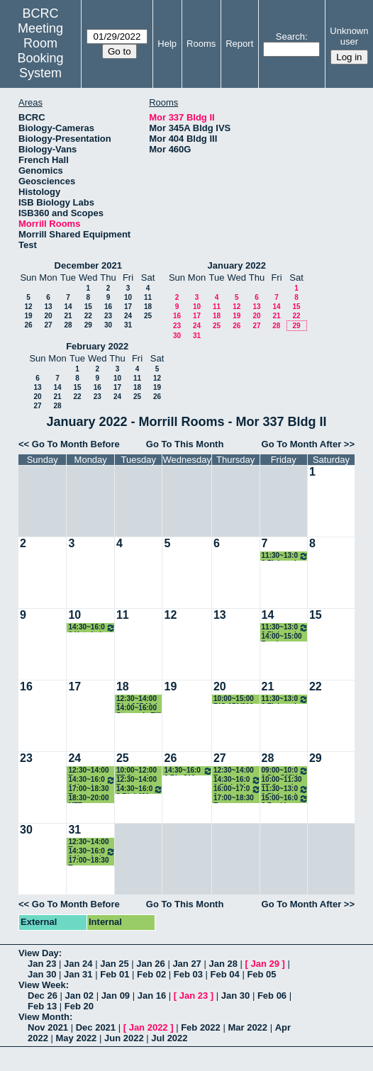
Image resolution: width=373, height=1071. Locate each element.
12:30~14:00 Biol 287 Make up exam (139, 699)
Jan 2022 (148, 1027)
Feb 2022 (201, 1027)
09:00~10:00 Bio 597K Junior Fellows (285, 770)
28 (68, 325)
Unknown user (349, 36)
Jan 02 (79, 995)
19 (28, 316)
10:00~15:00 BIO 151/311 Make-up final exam (236, 699)
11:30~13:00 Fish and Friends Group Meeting (285, 556)
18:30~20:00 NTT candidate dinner (88, 798)
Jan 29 (265, 963)
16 (108, 306)
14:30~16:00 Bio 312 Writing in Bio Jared (188, 770)
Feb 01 (114, 974)
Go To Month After (302, 444)
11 (148, 297)
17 (128, 306)
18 (148, 306)
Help (167, 43)
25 (148, 316)
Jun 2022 (124, 1038)
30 (108, 325)
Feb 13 (42, 1006)
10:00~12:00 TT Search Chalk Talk (136, 770)
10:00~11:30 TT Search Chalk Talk (282, 780)
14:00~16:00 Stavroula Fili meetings (138, 708)
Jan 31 (78, 974)
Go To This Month (185, 444)
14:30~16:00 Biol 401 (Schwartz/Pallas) (140, 789)
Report (239, 43)
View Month (43, 1016)
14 (68, 306)
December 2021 (88, 265)
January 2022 (237, 265)
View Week (42, 985)
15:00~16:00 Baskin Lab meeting (285, 798)
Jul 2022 (169, 1038)
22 (88, 316)
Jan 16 (152, 995)
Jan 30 (42, 974)
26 (28, 325)
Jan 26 (150, 963)
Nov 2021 (48, 1027)
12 (28, 306)
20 (48, 316)
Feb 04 (225, 974)
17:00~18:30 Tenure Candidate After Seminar (91, 789)
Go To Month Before (76, 444)
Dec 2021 (96, 1027)
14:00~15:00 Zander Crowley (282, 636)
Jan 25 (114, 963)
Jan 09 (115, 995)
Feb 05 (261, 974)
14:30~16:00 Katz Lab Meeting (92, 627)
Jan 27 (186, 963)
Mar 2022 (247, 1027)
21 (68, 316)
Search (290, 36)
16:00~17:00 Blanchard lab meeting (237, 789)
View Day (38, 953)
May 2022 (76, 1038)
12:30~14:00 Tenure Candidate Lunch (88, 770)
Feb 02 (151, 974)
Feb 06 (271, 995)
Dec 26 (42, 995)
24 (128, 316)
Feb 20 (79, 1006)
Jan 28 (222, 963)
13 (48, 306)
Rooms (201, 43)
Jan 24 (78, 963)
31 (128, 325)
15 (88, 306)
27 (48, 325)
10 (128, 297)
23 (108, 316)
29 (88, 325)
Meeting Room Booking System (41, 50)
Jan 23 (42, 963)
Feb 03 (188, 974)
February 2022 (97, 346)
